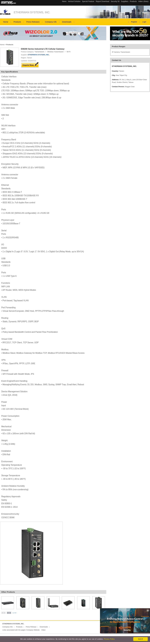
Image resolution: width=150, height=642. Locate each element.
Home (5, 22)
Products (17, 22)
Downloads (66, 22)
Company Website (33, 630)
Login (144, 22)
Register (134, 22)
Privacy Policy (109, 639)
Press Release (31, 627)
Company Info (51, 22)
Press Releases (33, 22)
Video (43, 630)
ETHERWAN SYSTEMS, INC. (32, 12)
